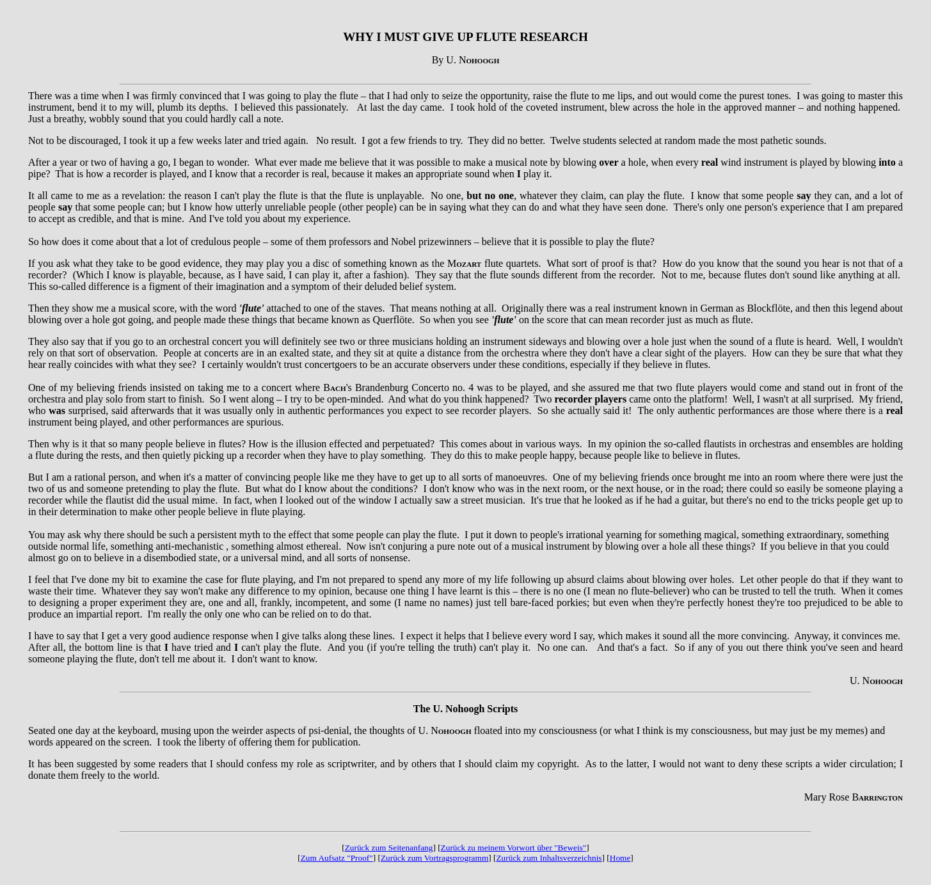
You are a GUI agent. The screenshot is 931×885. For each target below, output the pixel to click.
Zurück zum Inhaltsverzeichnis (548, 858)
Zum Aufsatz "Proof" (337, 858)
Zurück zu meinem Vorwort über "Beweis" (514, 847)
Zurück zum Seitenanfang (389, 847)
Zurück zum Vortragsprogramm (434, 858)
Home (620, 858)
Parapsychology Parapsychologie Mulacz (490, 10)
